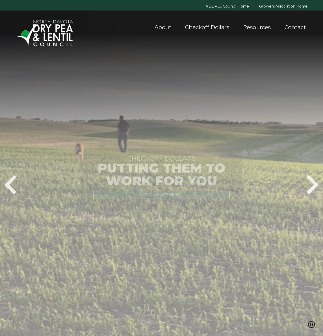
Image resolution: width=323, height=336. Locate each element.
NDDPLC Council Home (227, 6)
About (162, 27)
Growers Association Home (283, 6)
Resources (257, 27)
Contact (295, 27)
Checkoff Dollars (207, 27)
